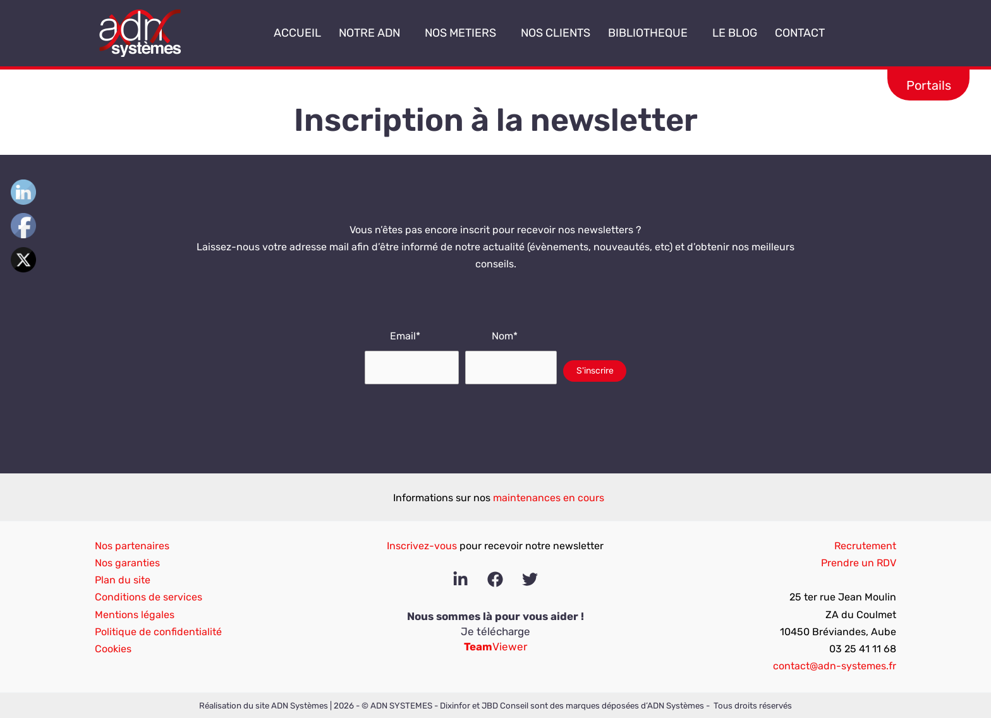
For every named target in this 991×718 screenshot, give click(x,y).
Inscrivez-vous (422, 546)
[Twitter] (530, 579)
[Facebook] (495, 579)
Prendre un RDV (858, 563)
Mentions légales (134, 615)
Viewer (495, 646)
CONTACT (800, 33)
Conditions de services (148, 597)
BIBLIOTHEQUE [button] (651, 33)
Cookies (113, 649)
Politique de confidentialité (158, 632)
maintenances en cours (548, 498)
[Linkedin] (460, 579)
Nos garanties (127, 563)
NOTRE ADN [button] (373, 33)
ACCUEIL (297, 33)
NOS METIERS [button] (464, 33)
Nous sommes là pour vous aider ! (495, 616)
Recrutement (865, 546)
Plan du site (122, 580)
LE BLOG (734, 33)
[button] (405, 33)
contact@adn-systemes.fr (834, 666)
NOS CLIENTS (555, 33)
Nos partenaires (132, 546)
